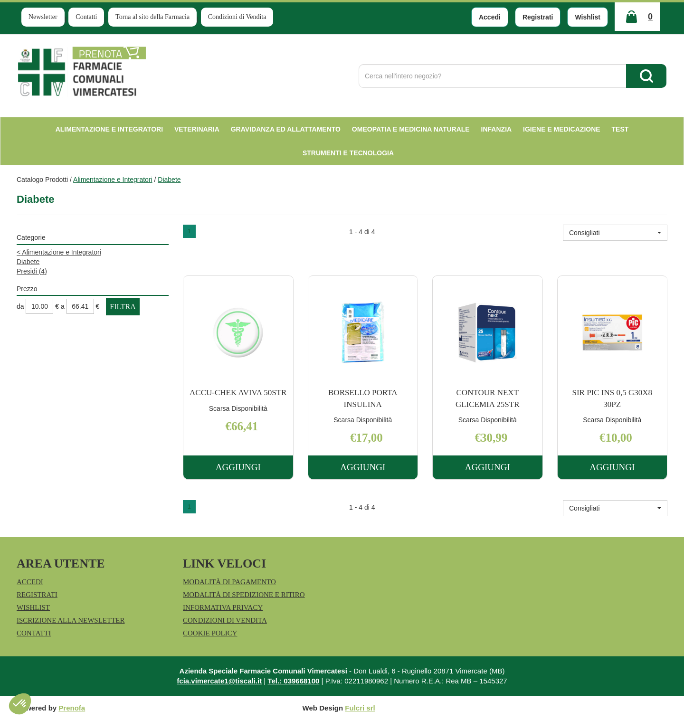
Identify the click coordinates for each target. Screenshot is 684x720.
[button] (615, 233)
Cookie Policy (210, 633)
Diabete (28, 261)
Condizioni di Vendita (237, 16)
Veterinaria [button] (196, 129)
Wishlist (587, 17)
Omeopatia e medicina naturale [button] (411, 129)
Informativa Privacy (223, 607)
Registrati (537, 17)
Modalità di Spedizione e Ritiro (244, 594)
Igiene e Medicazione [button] (561, 129)
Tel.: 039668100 (293, 681)
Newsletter (42, 16)
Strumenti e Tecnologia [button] (348, 153)
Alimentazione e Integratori (112, 179)
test (620, 129)
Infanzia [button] (496, 129)
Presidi (32, 271)
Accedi (490, 17)
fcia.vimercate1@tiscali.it (219, 681)
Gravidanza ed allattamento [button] (286, 129)
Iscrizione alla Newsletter (70, 620)
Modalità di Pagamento (229, 582)
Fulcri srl (360, 708)
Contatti (86, 16)
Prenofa (71, 708)
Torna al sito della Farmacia (152, 16)
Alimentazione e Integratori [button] (109, 129)
